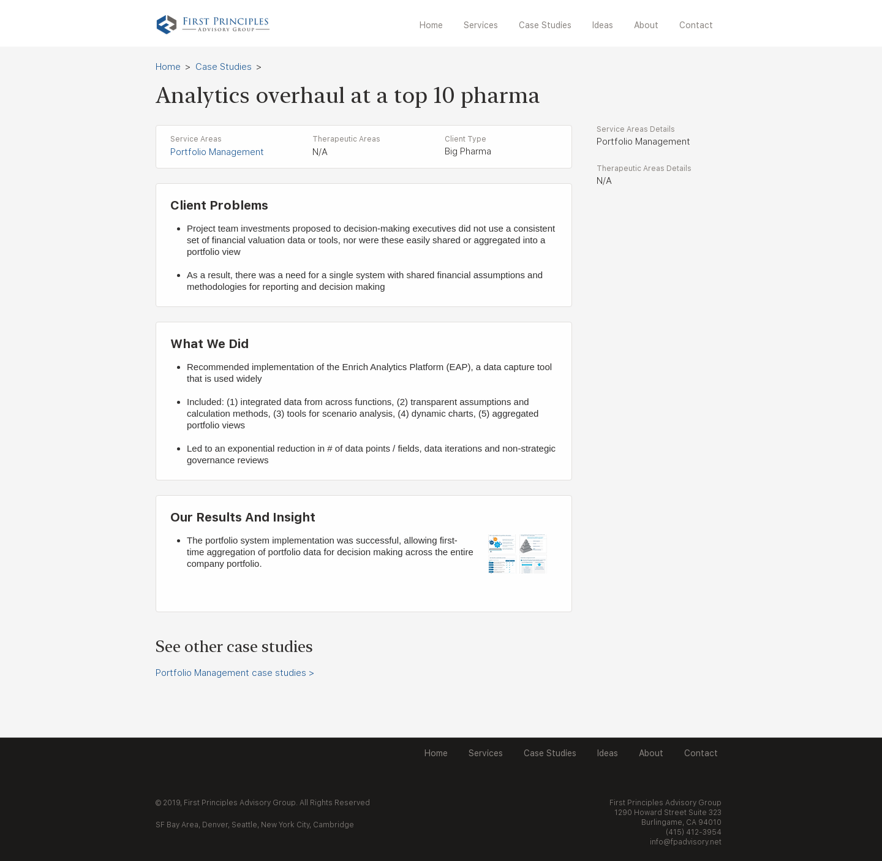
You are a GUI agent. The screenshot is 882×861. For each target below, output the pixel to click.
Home (168, 66)
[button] (482, 25)
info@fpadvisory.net (686, 842)
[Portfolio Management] (236, 152)
